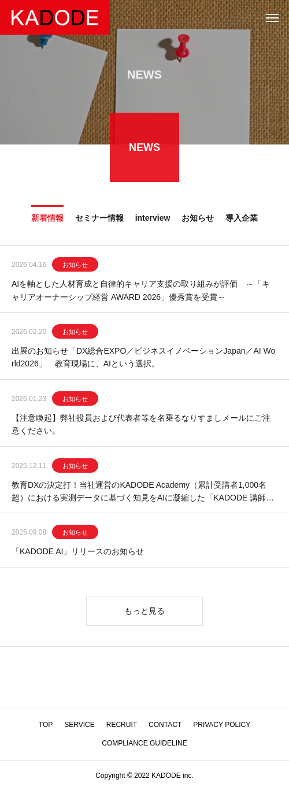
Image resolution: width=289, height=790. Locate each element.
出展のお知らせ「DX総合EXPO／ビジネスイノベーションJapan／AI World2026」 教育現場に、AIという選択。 (143, 358)
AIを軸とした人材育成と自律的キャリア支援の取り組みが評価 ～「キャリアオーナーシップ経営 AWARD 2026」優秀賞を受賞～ (141, 291)
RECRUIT (121, 725)
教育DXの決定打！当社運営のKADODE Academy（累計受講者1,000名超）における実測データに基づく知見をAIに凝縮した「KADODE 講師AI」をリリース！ (142, 493)
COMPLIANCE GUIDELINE (144, 743)
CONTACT (165, 725)
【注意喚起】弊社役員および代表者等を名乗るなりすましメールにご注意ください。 (141, 425)
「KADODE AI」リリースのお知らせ (78, 552)
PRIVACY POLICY (221, 725)
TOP (46, 725)
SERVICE (79, 725)
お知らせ (75, 265)
